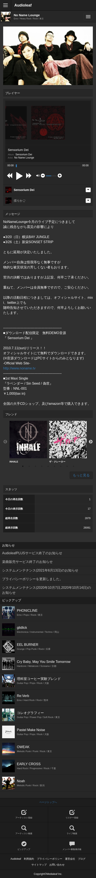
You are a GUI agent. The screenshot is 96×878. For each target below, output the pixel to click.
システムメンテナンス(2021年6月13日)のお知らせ (40, 570)
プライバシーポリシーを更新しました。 (32, 579)
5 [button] (48, 466)
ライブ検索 (72, 830)
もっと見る (81, 475)
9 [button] (73, 466)
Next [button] (91, 442)
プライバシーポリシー (49, 858)
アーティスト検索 (24, 830)
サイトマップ (39, 864)
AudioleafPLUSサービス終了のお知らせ (32, 553)
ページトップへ (48, 802)
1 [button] (23, 466)
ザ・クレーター (68, 442)
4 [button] (42, 466)
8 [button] (67, 466)
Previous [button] (5, 442)
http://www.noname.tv (19, 368)
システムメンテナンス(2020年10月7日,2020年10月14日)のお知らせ (46, 590)
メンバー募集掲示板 (72, 845)
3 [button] (35, 466)
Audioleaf (23, 5)
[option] (28, 442)
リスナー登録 (72, 814)
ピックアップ (24, 845)
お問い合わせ (57, 864)
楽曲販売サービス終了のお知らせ (27, 562)
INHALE (28, 442)
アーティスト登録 (24, 814)
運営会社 (70, 858)
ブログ (81, 858)
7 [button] (61, 466)
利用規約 (29, 858)
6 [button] (54, 466)
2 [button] (29, 466)
